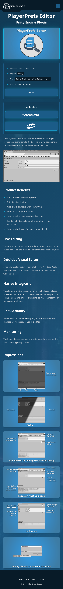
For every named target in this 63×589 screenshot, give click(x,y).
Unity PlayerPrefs (34, 318)
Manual (31, 92)
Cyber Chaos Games (35, 584)
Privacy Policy (24, 579)
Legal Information (37, 579)
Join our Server (25, 84)
